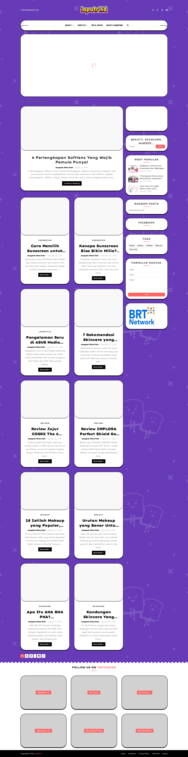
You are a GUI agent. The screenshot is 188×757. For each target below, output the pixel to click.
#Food (94, 692)
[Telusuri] (142, 146)
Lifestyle (149, 245)
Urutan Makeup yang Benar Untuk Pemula (98, 523)
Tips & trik (133, 249)
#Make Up (43, 730)
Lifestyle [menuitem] (82, 25)
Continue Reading (72, 183)
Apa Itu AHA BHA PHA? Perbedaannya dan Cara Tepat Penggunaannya (45, 614)
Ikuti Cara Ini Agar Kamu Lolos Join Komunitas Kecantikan (151, 187)
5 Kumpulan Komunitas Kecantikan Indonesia (151, 177)
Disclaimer (132, 753)
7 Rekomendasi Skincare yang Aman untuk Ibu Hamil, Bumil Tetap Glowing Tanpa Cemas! (98, 337)
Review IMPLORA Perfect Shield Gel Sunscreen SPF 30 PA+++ (98, 431)
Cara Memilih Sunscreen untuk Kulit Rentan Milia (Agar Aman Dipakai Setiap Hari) (45, 248)
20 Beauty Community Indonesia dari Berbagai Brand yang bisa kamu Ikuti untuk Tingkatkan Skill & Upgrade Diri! (152, 167)
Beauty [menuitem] (68, 25)
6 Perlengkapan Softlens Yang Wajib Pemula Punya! (72, 159)
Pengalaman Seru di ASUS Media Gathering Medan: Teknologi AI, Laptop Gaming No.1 (45, 340)
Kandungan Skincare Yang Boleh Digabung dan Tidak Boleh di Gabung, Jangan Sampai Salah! (98, 614)
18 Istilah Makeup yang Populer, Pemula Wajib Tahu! (45, 523)
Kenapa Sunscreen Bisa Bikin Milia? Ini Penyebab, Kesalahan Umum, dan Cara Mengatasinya (98, 248)
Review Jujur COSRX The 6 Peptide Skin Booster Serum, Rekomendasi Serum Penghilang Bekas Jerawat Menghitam (45, 431)
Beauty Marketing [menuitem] (115, 25)
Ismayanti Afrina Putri (64, 167)
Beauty (131, 245)
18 (39, 656)
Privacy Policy (144, 753)
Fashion (140, 245)
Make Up (159, 245)
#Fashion (144, 730)
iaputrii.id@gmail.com (30, 10)
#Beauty (43, 692)
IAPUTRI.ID (37, 753)
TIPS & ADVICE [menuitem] (97, 25)
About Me (155, 753)
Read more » (45, 275)
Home (123, 753)
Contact (165, 753)
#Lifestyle (94, 730)
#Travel (144, 692)
